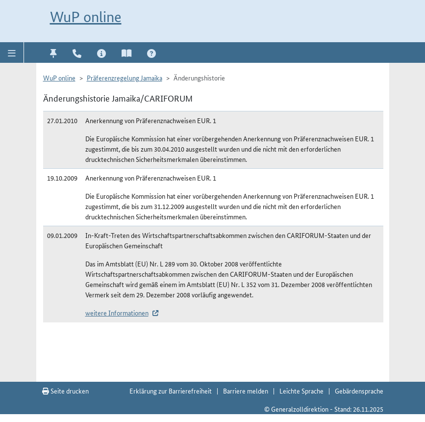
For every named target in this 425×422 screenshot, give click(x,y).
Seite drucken (65, 391)
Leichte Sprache (301, 391)
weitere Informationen (117, 312)
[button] (12, 52)
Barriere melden (245, 391)
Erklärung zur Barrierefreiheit (170, 391)
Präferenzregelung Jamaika (124, 77)
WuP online (86, 17)
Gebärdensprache (359, 391)
